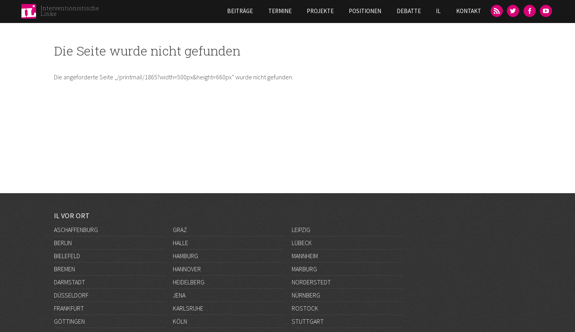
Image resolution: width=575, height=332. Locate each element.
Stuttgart (308, 321)
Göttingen (69, 321)
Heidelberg (188, 282)
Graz (180, 230)
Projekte (320, 11)
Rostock (305, 308)
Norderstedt (311, 282)
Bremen (64, 269)
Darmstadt (69, 282)
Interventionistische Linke (69, 10)
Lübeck (302, 243)
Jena (179, 295)
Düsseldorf (71, 295)
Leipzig (301, 230)
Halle (180, 243)
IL (438, 11)
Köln (180, 321)
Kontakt (468, 11)
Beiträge (240, 11)
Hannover (187, 269)
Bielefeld (67, 256)
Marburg (304, 269)
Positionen (365, 11)
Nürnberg (306, 295)
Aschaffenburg (76, 230)
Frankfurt (69, 308)
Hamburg (185, 256)
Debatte (409, 11)
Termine (280, 11)
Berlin (63, 243)
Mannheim (305, 256)
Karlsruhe (188, 308)
